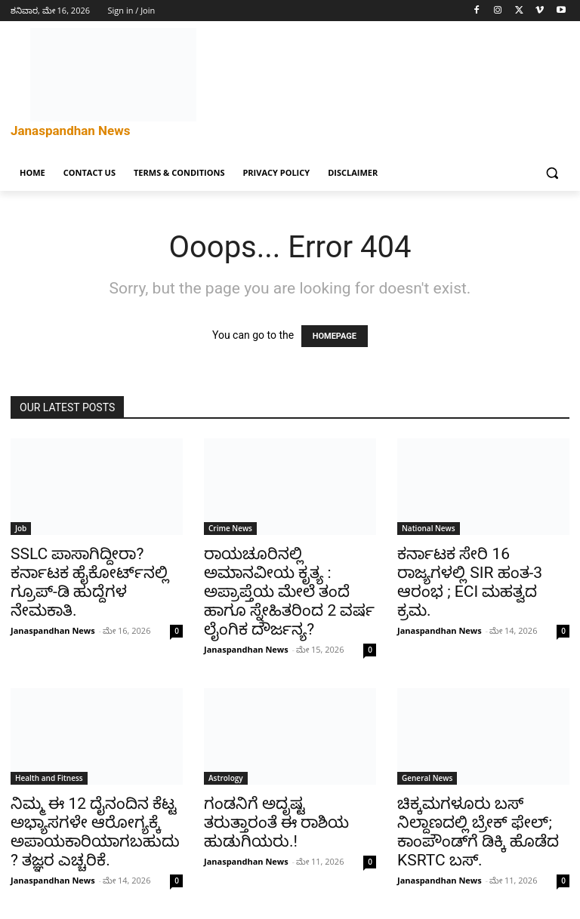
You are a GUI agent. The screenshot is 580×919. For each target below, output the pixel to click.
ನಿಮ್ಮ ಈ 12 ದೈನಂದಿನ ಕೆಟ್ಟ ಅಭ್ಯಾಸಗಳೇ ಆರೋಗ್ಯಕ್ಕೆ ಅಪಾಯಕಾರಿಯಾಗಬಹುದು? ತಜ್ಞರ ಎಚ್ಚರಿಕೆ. (95, 832)
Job (20, 528)
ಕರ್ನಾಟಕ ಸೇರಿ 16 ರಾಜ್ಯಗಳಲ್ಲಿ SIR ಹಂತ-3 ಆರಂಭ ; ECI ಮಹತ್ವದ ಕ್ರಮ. (469, 582)
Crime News (230, 528)
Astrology (225, 778)
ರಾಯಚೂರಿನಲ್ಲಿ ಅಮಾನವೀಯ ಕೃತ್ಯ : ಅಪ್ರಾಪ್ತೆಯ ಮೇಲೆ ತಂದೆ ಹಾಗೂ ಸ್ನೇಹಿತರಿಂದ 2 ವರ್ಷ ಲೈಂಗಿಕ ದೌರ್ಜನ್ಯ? (289, 591)
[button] (551, 173)
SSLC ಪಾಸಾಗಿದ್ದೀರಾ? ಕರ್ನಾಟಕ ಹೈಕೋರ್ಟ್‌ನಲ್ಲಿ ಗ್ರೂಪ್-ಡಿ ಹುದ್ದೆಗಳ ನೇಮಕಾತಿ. (89, 582)
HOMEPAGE (334, 336)
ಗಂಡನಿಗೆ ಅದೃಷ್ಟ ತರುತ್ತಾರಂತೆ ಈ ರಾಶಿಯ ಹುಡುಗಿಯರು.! (276, 822)
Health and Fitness (49, 778)
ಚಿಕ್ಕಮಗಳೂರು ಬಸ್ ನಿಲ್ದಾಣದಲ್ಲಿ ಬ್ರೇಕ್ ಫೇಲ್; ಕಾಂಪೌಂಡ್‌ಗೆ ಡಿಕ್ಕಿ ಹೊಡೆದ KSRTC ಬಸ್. (478, 832)
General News (427, 778)
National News (428, 528)
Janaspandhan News (53, 630)
